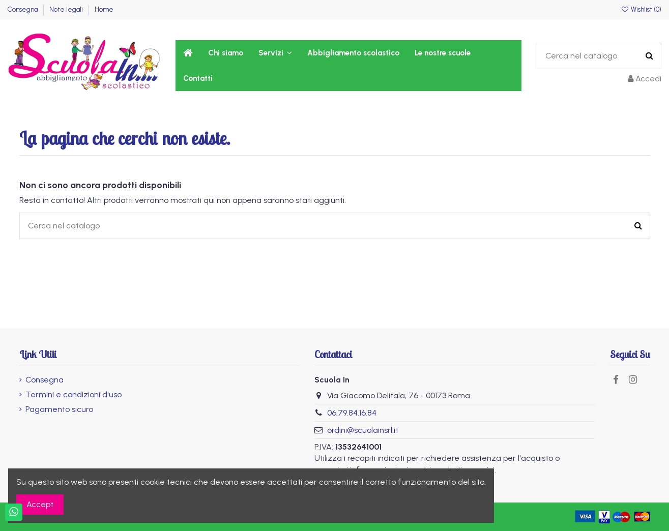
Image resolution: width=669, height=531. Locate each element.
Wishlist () (641, 9)
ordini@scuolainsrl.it (362, 430)
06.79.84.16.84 (351, 413)
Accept (39, 504)
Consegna (23, 9)
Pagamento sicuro (59, 409)
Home (104, 9)
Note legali (66, 9)
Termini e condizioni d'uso (73, 394)
